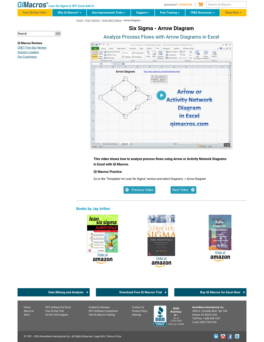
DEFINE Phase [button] (33, 73)
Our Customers (27, 209)
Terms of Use (114, 336)
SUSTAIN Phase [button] (35, 107)
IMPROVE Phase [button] (35, 98)
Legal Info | (100, 336)
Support (141, 12)
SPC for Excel (58, 307)
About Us (29, 311)
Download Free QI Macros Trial (140, 292)
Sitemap (136, 314)
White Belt (28, 164)
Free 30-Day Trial (34, 12)
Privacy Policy (139, 311)
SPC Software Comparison (103, 311)
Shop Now (232, 12)
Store (26, 314)
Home (27, 307)
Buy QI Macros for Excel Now (220, 292)
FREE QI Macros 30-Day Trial (43, 52)
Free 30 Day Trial (54, 311)
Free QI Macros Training (102, 314)
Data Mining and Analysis (66, 292)
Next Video (183, 190)
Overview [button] (30, 64)
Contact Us (185, 4)
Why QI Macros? (68, 12)
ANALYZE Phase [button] (35, 90)
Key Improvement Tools (107, 12)
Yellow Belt (29, 170)
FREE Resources (201, 12)
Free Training (168, 12)
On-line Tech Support (56, 314)
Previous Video (139, 190)
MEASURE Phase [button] (35, 81)
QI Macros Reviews (99, 307)
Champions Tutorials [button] (38, 115)
